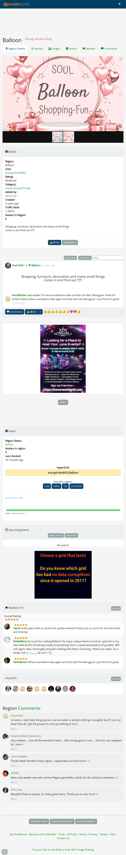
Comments (109, 48)
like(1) (14, 728)
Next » (63, 402)
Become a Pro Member (43, 834)
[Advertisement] (63, 20)
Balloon (34, 265)
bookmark (70, 242)
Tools (61, 834)
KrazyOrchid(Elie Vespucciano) (26, 735)
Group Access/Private (17, 188)
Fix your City (39, 849)
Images (54, 48)
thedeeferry (20, 641)
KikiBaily (15, 772)
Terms (83, 834)
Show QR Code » (39, 821)
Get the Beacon (18, 834)
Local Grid (76, 486)
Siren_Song (16, 789)
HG (65, 486)
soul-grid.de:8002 (15, 172)
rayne (16, 628)
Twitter (103, 834)
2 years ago (48, 265)
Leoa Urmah (17, 715)
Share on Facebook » (62, 821)
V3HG (56, 486)
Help (112, 834)
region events (56, 535)
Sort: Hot (84, 257)
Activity (37, 48)
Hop (47, 486)
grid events (71, 535)
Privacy (93, 834)
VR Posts (72, 834)
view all (116, 608)
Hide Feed (70, 257)
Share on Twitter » (86, 821)
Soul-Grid (12, 195)
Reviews (88, 48)
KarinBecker (20, 662)
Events (71, 48)
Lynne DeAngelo (19, 756)
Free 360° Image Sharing (79, 849)
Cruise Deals (55, 849)
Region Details (15, 48)
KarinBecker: (19, 295)
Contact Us (63, 838)
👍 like (54, 242)
